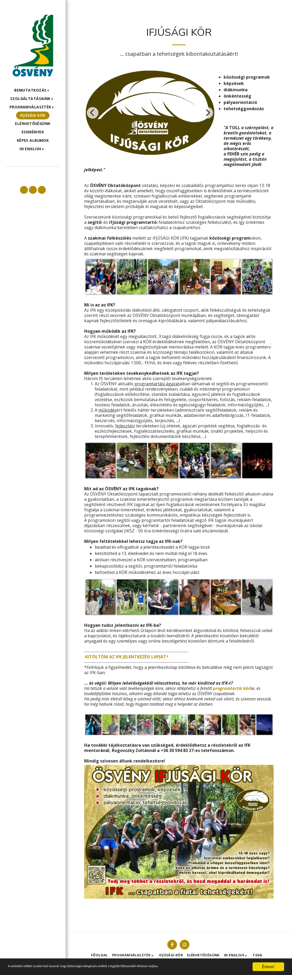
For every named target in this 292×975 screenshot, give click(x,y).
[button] (32, 90)
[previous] (92, 113)
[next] (207, 113)
